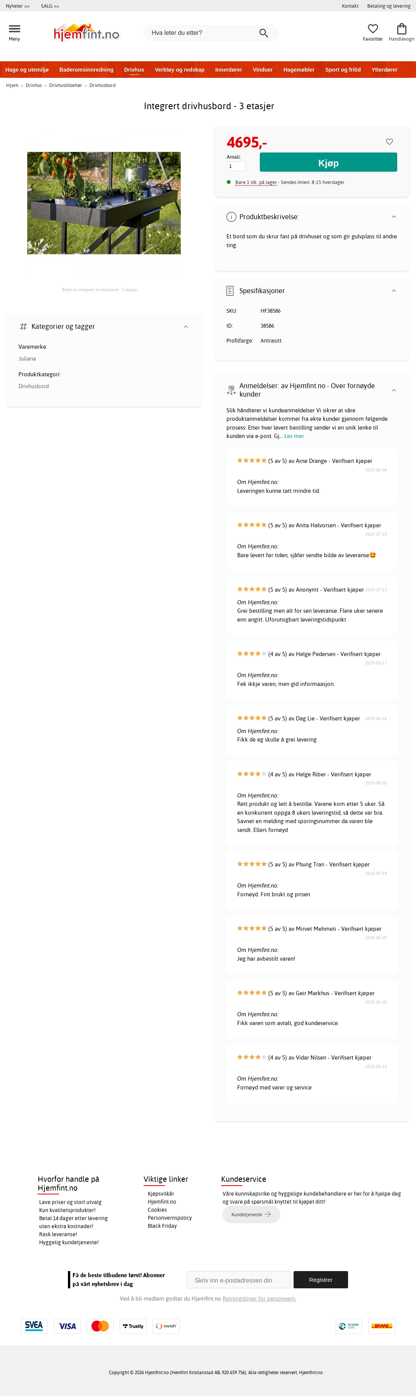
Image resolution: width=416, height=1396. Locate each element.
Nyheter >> (18, 6)
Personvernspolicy (170, 1217)
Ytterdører (384, 70)
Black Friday (162, 1225)
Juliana (27, 358)
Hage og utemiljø (27, 70)
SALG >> (50, 6)
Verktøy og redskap (180, 70)
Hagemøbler (299, 70)
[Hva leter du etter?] (211, 33)
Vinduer (263, 70)
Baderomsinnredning (86, 70)
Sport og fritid (343, 70)
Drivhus (134, 70)
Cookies (157, 1209)
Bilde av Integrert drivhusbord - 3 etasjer (100, 289)
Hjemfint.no (162, 1201)
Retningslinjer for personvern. (259, 1298)
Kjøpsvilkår (161, 1193)
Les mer (294, 436)
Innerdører (228, 70)
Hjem (12, 85)
